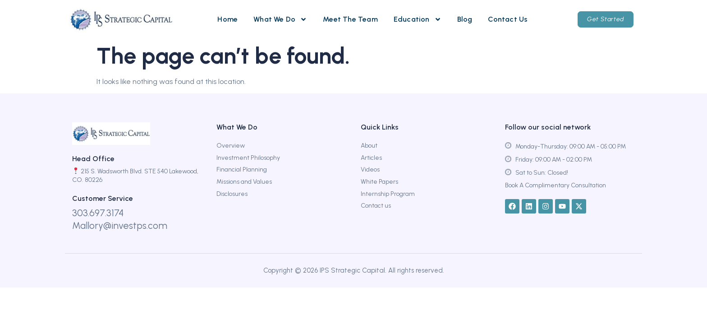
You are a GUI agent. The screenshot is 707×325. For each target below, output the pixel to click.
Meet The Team (350, 19)
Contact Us (508, 19)
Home (227, 19)
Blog (465, 19)
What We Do (280, 19)
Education (417, 19)
